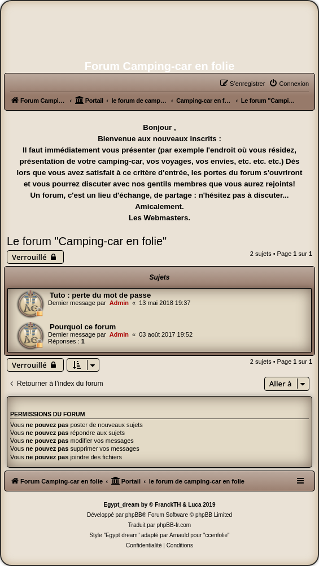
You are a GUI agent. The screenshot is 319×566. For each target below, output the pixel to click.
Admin (119, 302)
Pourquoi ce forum (83, 327)
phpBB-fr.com (174, 525)
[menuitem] (289, 83)
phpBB (133, 515)
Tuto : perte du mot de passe (100, 295)
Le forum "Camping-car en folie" (87, 241)
